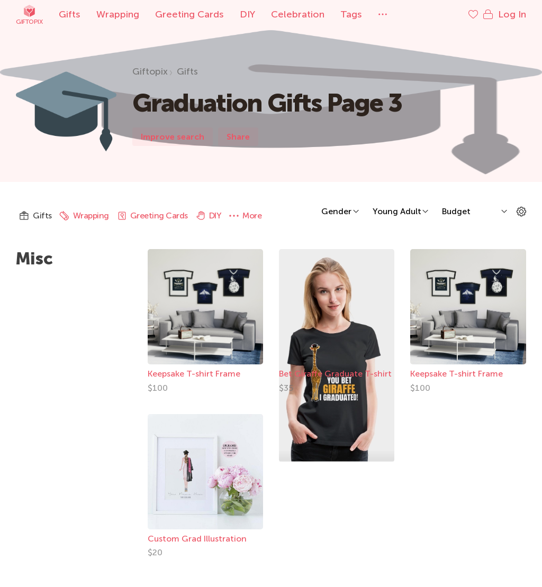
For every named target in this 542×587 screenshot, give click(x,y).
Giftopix (29, 14)
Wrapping (117, 14)
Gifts (69, 14)
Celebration (297, 14)
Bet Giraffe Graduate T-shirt (335, 374)
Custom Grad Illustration (197, 539)
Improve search (172, 137)
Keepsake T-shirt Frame (194, 374)
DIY (247, 14)
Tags (351, 14)
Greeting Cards (189, 14)
